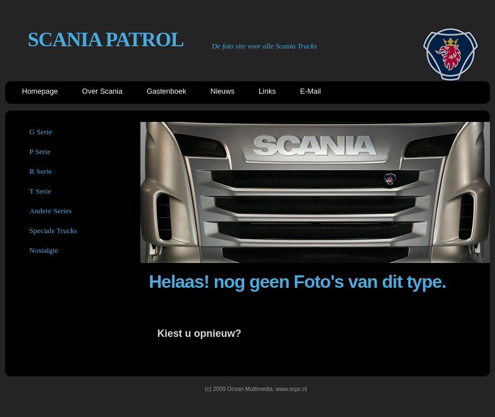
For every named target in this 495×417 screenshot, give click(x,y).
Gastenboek (166, 91)
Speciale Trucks (53, 230)
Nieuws (222, 91)
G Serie (40, 132)
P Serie (40, 151)
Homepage (40, 91)
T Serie (40, 191)
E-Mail (310, 91)
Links (267, 91)
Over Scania (102, 91)
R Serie (40, 171)
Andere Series (50, 211)
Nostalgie (43, 250)
